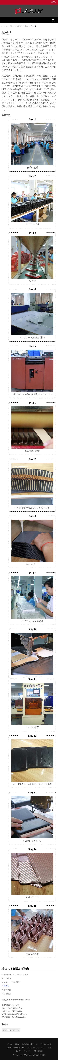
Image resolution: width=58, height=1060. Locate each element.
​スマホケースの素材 (12, 982)
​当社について (46, 1044)
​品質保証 (7, 993)
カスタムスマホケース (11, 1030)
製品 (17, 1044)
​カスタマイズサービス (36, 1047)
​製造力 (6, 986)
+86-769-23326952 (13, 1008)
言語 (53, 2)
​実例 (49, 1047)
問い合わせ (38, 1051)
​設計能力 (7, 978)
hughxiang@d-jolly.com (17, 1014)
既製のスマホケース (30, 1044)
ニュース (27, 1051)
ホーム (4, 26)
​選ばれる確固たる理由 (19, 26)
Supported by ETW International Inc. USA (29, 1055)
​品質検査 (7, 990)
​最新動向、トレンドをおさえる (16, 974)
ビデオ (18, 1051)
